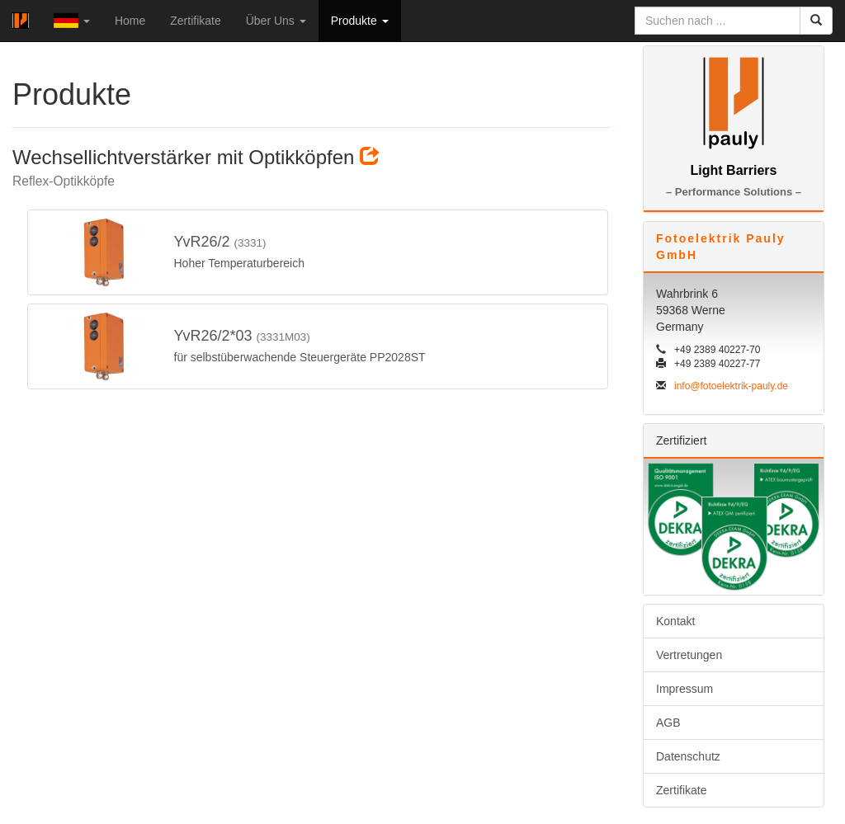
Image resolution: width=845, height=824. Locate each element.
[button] (71, 20)
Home (130, 20)
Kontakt (675, 621)
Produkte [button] (360, 20)
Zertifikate (195, 20)
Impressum (684, 688)
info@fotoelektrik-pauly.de (731, 386)
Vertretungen (689, 655)
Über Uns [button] (276, 20)
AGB (668, 722)
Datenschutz (688, 756)
